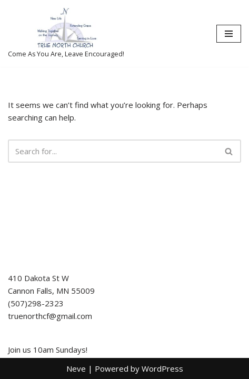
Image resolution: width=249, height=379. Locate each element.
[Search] (112, 151)
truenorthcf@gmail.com (50, 316)
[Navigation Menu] (228, 34)
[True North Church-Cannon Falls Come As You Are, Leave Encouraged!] (66, 33)
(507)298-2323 (36, 303)
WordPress (162, 368)
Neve (76, 368)
